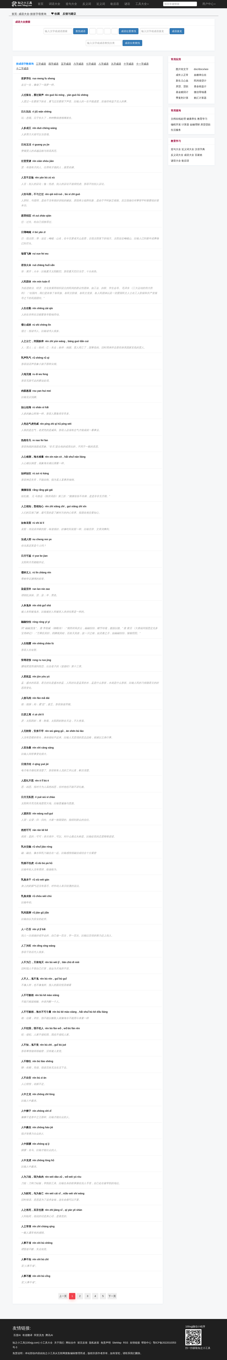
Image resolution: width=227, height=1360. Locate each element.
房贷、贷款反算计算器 (182, 86)
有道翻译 (27, 1335)
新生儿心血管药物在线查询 (182, 80)
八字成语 (104, 63)
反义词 (86, 3)
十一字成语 (142, 63)
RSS (125, 1342)
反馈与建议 (69, 13)
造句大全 (71, 3)
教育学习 (202, 118)
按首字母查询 (38, 13)
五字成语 (66, 63)
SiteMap (116, 1342)
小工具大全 (46, 1342)
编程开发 (176, 124)
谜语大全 (176, 160)
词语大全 (54, 3)
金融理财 (195, 124)
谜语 (127, 3)
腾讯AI (49, 1335)
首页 (40, 3)
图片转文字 (182, 69)
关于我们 (59, 1342)
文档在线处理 (178, 118)
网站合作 (71, 1342)
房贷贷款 (206, 124)
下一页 (112, 1296)
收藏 (55, 13)
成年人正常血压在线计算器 (182, 75)
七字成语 (91, 63)
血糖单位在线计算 (200, 75)
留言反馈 (82, 1342)
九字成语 (116, 63)
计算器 (186, 124)
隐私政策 (94, 1342)
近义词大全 (188, 149)
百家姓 (198, 154)
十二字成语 (22, 68)
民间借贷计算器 (200, 80)
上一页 (63, 1296)
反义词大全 (177, 154)
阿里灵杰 (39, 1335)
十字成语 (129, 63)
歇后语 (114, 3)
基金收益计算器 (200, 86)
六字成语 (79, 63)
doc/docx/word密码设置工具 (201, 69)
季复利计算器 (182, 98)
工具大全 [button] (142, 3)
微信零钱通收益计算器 (200, 92)
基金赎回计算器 (182, 92)
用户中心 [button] (209, 3)
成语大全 (24, 13)
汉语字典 (200, 149)
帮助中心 (146, 1342)
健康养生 (192, 118)
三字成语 (41, 63)
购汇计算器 (200, 97)
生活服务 (176, 129)
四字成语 (53, 63)
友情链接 (135, 1342)
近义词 (100, 3)
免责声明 (106, 1342)
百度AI (17, 1335)
